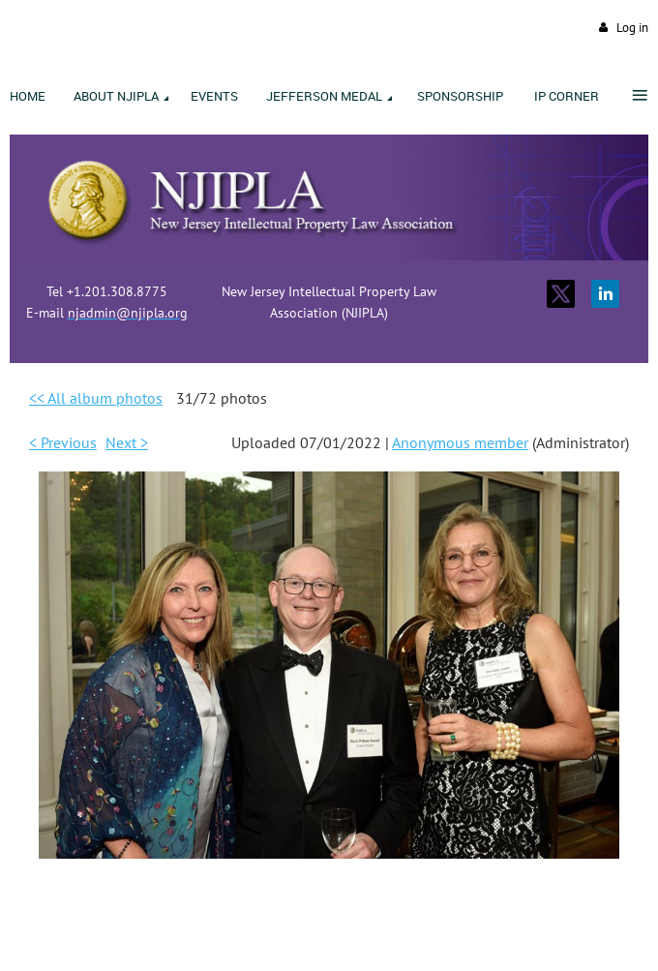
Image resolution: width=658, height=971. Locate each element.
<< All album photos (96, 398)
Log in (632, 27)
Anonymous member (460, 442)
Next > (126, 442)
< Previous (63, 442)
